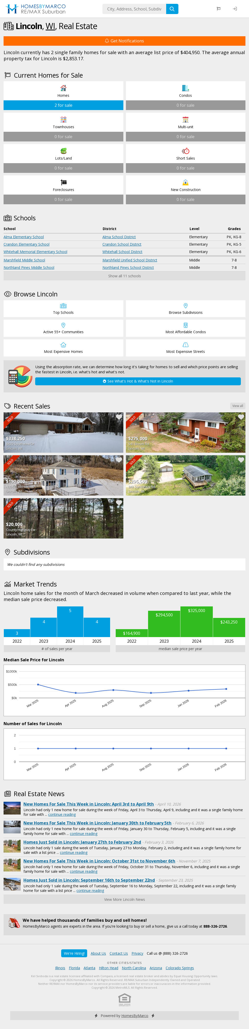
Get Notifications (124, 41)
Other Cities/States (124, 963)
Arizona (156, 967)
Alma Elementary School (24, 236)
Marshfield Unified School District (129, 260)
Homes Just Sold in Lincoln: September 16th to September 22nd (89, 880)
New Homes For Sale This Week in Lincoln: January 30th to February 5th (97, 823)
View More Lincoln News (124, 899)
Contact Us (119, 953)
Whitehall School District (122, 251)
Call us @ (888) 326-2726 (167, 953)
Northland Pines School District (128, 267)
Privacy (137, 953)
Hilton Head (108, 967)
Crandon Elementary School (26, 244)
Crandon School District (121, 244)
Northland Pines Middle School (29, 267)
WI (50, 25)
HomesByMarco (134, 1015)
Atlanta (89, 967)
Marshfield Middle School (24, 260)
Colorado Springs (180, 967)
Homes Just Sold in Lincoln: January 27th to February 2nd (82, 842)
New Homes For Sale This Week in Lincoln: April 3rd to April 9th (88, 804)
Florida (74, 967)
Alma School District (119, 236)
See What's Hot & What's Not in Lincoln (138, 381)
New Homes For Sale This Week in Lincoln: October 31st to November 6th (99, 861)
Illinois (60, 967)
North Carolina (134, 967)
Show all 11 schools (124, 275)
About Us (98, 953)
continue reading (62, 814)
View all (237, 406)
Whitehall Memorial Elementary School (35, 251)
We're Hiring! (74, 953)
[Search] (172, 9)
